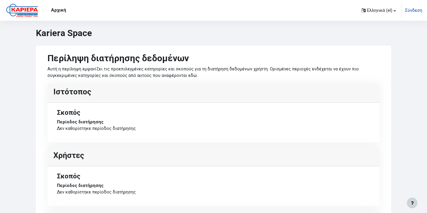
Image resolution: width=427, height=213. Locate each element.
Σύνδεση (413, 10)
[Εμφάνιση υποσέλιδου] (412, 203)
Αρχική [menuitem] (58, 10)
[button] (378, 10)
